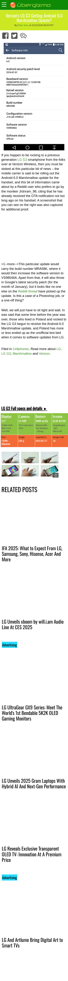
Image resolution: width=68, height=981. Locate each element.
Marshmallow (22, 353)
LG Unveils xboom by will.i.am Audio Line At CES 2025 (33, 624)
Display (6, 416)
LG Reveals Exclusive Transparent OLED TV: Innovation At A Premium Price (31, 854)
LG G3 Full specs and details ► (24, 408)
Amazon (5, 443)
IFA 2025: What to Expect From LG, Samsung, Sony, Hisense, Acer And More (32, 554)
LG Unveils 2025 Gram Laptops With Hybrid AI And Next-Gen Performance (34, 783)
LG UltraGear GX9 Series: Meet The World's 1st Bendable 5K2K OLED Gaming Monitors (32, 713)
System (57, 416)
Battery (41, 416)
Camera (24, 416)
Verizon (44, 353)
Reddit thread (27, 291)
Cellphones (21, 349)
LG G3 (22, 159)
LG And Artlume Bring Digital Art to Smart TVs (32, 942)
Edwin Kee (23, 25)
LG (59, 349)
